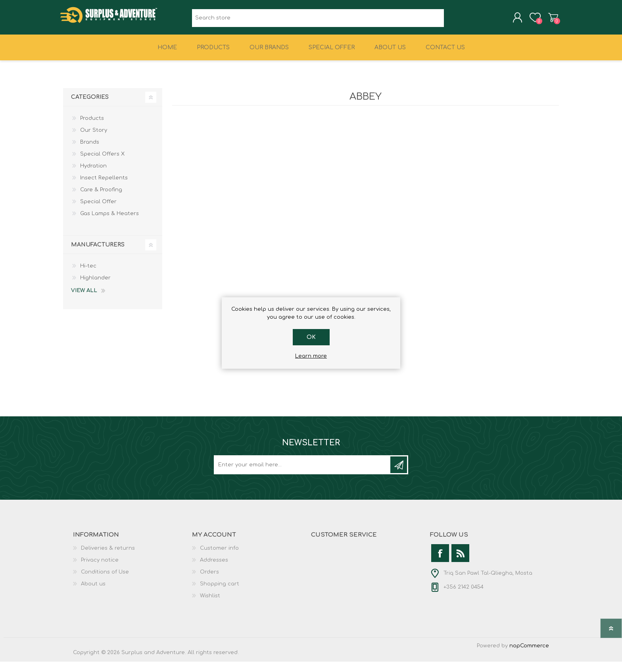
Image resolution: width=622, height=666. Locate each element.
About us (93, 588)
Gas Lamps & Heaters (109, 218)
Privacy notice (100, 564)
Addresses (214, 564)
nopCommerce (529, 650)
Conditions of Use (105, 576)
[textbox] (318, 20)
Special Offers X (102, 158)
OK (311, 337)
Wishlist (210, 600)
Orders (209, 576)
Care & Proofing (101, 194)
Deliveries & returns (108, 552)
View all (84, 295)
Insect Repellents (104, 182)
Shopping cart (550, 19)
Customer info (219, 552)
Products (92, 122)
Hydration (93, 170)
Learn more (311, 356)
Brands (89, 146)
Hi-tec (88, 270)
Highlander (95, 282)
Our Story (93, 134)
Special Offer (98, 206)
